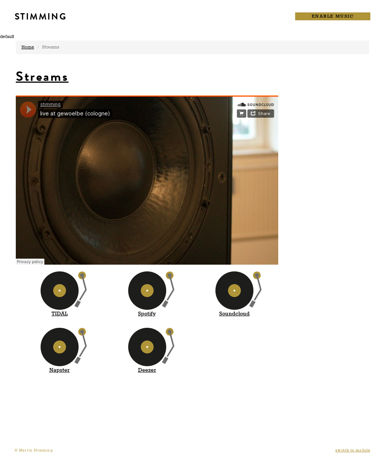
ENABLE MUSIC (333, 16)
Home (27, 47)
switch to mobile (352, 450)
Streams (42, 76)
